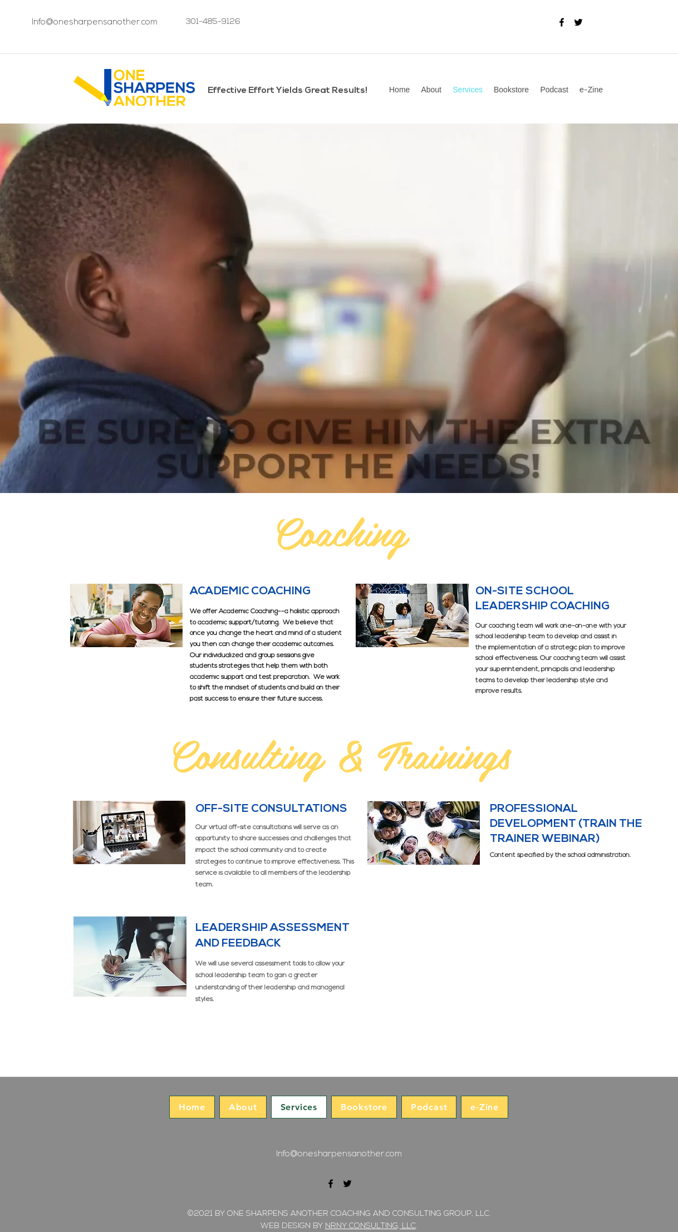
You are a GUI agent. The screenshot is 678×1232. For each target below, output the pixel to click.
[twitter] (578, 22)
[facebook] (561, 22)
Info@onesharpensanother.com (95, 22)
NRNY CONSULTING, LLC (370, 1226)
